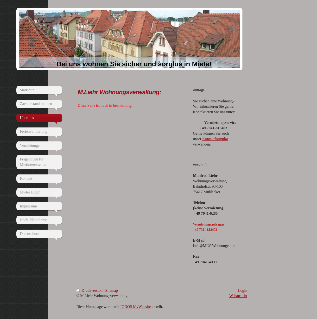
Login (242, 290)
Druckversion (89, 290)
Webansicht (238, 296)
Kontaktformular (215, 139)
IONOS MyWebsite (135, 307)
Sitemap (111, 290)
